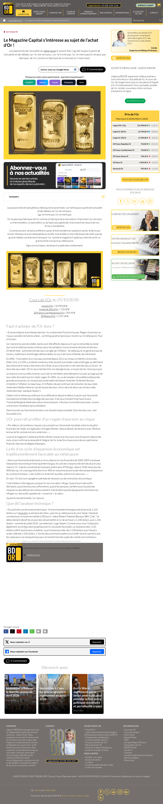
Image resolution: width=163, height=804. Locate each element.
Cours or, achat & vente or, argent (75, 795)
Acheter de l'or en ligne (128, 276)
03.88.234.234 (33, 555)
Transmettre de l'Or (132, 745)
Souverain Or (118, 169)
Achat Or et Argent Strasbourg (98, 747)
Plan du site (129, 760)
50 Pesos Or (117, 162)
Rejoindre (96, 642)
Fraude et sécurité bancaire (97, 737)
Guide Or (128, 750)
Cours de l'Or (40, 299)
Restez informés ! (125, 252)
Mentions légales (131, 757)
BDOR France (130, 747)
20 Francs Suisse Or (120, 156)
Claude (55, 82)
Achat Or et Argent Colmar (97, 750)
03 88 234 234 (110, 5)
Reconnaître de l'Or (93, 745)
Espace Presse (130, 737)
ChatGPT (29, 82)
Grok (81, 82)
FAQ (126, 740)
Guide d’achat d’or (93, 759)
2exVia (37, 790)
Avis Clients (129, 734)
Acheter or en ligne (93, 757)
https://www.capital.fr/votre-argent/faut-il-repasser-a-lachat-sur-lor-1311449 (51, 541)
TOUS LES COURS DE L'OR (135, 179)
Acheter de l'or (135, 100)
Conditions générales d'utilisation (138, 755)
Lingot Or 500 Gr (119, 132)
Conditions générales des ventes (99, 765)
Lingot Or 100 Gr (119, 138)
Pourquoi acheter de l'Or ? (96, 742)
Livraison (89, 762)
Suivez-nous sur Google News (55, 69)
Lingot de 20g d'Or (49, 309)
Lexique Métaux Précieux (135, 742)
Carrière (128, 752)
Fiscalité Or (90, 729)
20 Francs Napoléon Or (122, 144)
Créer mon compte (93, 767)
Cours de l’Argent (131, 732)
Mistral (43, 82)
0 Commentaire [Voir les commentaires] (95, 69)
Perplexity (68, 82)
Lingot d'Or (47, 305)
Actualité (12, 32)
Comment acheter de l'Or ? (96, 740)
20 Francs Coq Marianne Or (123, 150)
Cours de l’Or (130, 729)
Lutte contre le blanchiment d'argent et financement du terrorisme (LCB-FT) (101, 733)
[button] (55, 197)
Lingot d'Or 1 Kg (119, 125)
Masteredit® (50, 790)
